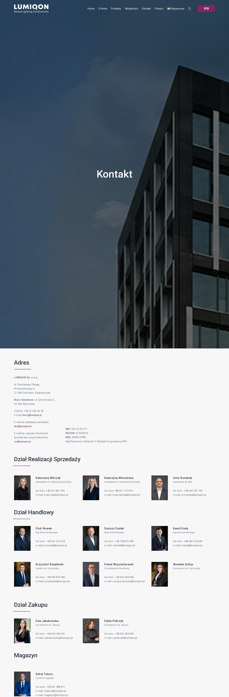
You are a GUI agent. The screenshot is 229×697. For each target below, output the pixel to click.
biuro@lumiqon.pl (32, 415)
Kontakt (114, 174)
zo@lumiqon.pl (22, 441)
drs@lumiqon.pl (22, 426)
